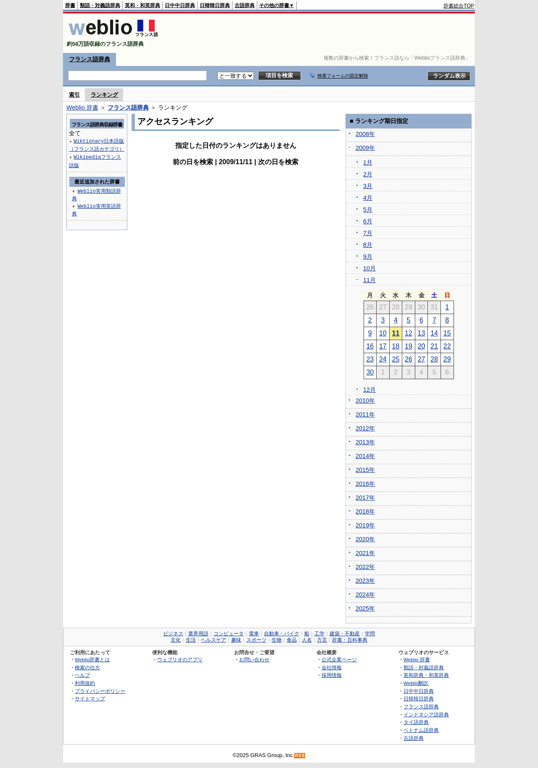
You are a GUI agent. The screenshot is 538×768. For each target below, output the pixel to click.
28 (434, 359)
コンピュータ (229, 633)
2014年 (365, 456)
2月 (367, 174)
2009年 (365, 147)
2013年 (365, 442)
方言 (322, 639)
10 (383, 333)
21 (434, 346)
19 (408, 346)
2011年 (365, 414)
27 (421, 359)
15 (447, 333)
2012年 (365, 428)
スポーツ (256, 639)
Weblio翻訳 (416, 683)
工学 (319, 633)
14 (434, 333)
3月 (367, 186)
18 (396, 346)
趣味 (236, 639)
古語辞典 (245, 5)
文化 (176, 639)
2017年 (365, 497)
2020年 (365, 539)
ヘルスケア (213, 639)
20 (421, 346)
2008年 (365, 134)
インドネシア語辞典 (426, 714)
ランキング (104, 95)
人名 (307, 639)
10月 (369, 268)
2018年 (365, 511)
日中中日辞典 (180, 5)
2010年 (365, 400)
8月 (367, 244)
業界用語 (198, 633)
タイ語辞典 (416, 722)
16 (370, 346)
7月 (367, 233)
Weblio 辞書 (82, 107)
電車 (254, 633)
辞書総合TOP (458, 6)
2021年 (365, 553)
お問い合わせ (254, 659)
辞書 (70, 5)
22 (447, 346)
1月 (367, 162)
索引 (74, 95)
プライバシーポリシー (100, 691)
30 (370, 372)
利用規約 (85, 683)
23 (370, 359)
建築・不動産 (345, 633)
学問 (370, 633)
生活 (191, 639)
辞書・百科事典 (349, 639)
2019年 (365, 525)
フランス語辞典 (89, 59)
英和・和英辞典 (142, 5)
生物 (277, 639)
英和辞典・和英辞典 (426, 675)
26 (408, 359)
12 (408, 333)
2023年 (365, 580)
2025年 (365, 608)
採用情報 (332, 675)
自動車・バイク (281, 633)
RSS (300, 755)
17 (383, 346)
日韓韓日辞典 (215, 5)
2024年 (365, 594)
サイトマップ (90, 698)
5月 (367, 209)
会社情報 (332, 667)
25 (396, 359)
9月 (367, 256)
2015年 (365, 470)
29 (447, 359)
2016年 (365, 483)
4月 (367, 197)
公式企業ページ (339, 659)
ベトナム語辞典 (421, 730)
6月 (367, 221)
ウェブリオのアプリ (180, 659)
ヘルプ (82, 675)
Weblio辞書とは (92, 659)
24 (383, 359)
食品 (292, 639)
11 (396, 333)
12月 (369, 389)
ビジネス (173, 633)
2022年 (365, 567)
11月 (369, 280)
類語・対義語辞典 (100, 5)
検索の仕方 (87, 667)
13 (421, 333)
